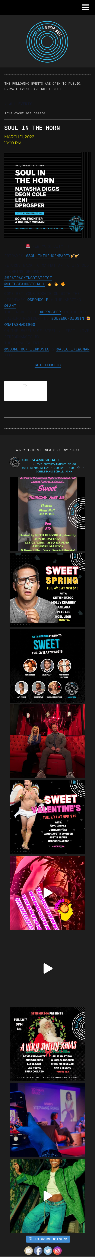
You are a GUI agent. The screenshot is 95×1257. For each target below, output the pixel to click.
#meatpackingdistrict (28, 277)
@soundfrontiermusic (26, 349)
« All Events (18, 103)
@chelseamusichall (24, 283)
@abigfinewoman (72, 349)
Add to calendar (25, 391)
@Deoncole (37, 299)
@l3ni (10, 305)
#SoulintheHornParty (52, 255)
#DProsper (50, 311)
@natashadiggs (19, 324)
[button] (85, 7)
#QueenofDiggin (67, 318)
